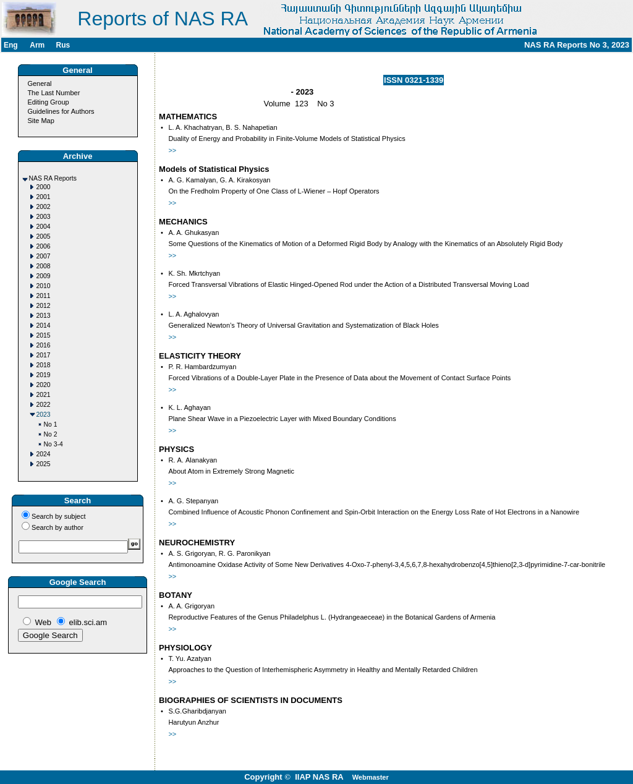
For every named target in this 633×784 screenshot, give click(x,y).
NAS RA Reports (53, 178)
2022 (43, 404)
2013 (43, 315)
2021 (43, 394)
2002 (43, 206)
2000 (43, 187)
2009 (43, 276)
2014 (43, 325)
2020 (43, 384)
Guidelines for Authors (60, 111)
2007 (43, 256)
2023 (43, 414)
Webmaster (370, 777)
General (39, 83)
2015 (43, 335)
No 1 (50, 424)
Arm (37, 45)
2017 (43, 355)
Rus (63, 45)
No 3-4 (53, 444)
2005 (43, 236)
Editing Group (48, 102)
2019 (43, 375)
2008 (43, 266)
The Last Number (53, 92)
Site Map (40, 120)
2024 (43, 454)
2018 (43, 365)
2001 (43, 197)
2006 (43, 246)
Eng (11, 45)
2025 (43, 464)
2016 (43, 345)
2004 (43, 226)
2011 (43, 295)
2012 (43, 305)
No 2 (50, 434)
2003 (43, 216)
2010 (43, 286)
